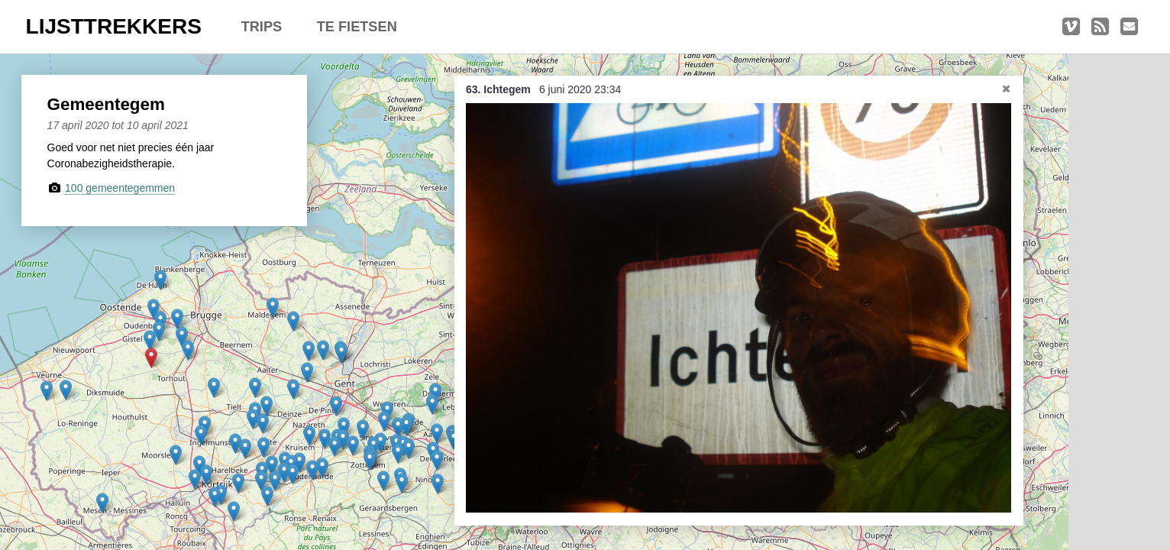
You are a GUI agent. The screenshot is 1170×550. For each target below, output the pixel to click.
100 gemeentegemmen (120, 188)
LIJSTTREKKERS (114, 26)
